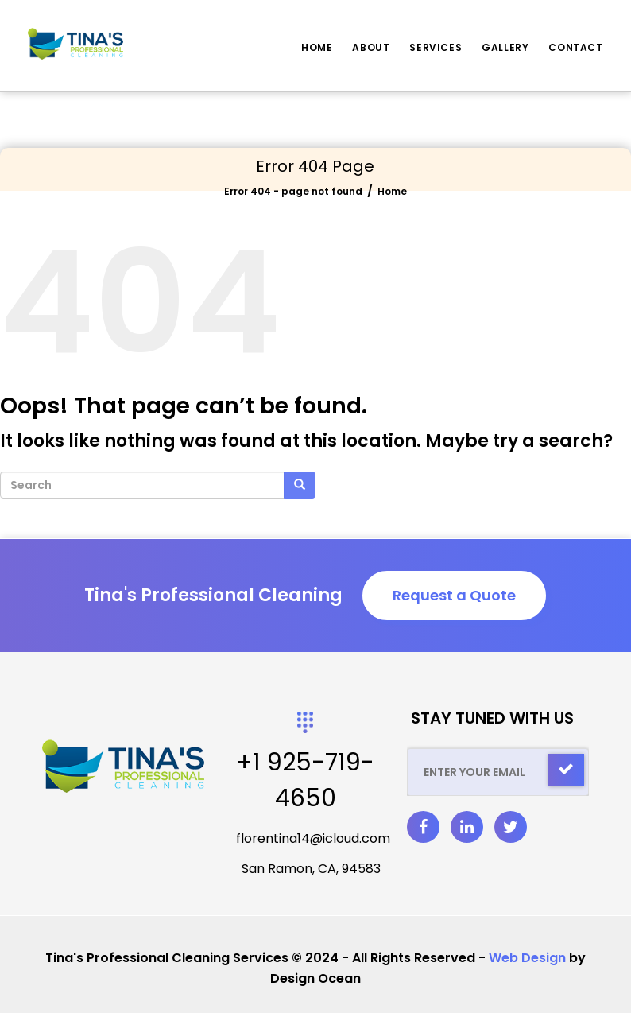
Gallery (505, 47)
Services (435, 47)
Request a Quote (454, 595)
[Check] (566, 770)
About (370, 47)
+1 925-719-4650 (305, 780)
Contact (575, 47)
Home (316, 47)
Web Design (527, 958)
